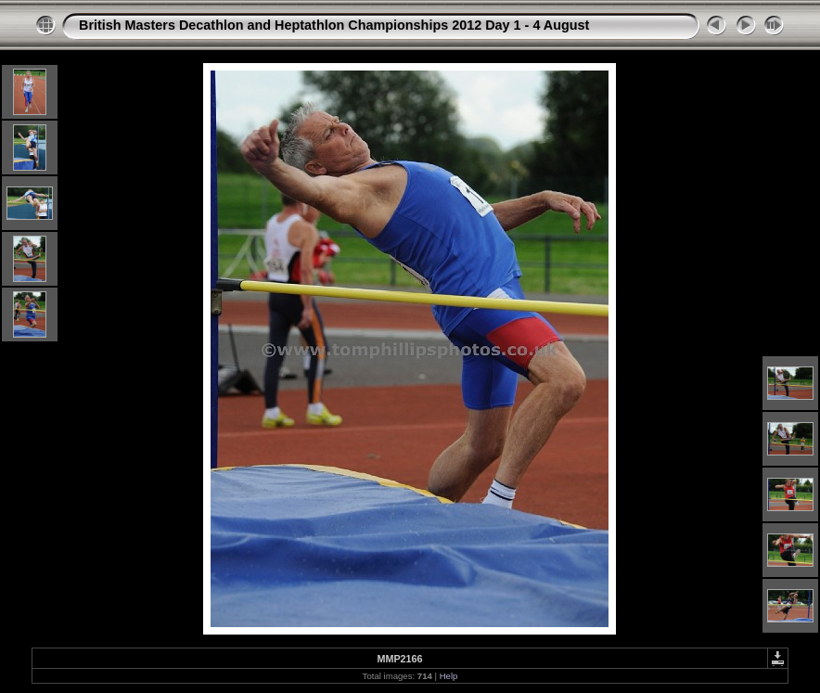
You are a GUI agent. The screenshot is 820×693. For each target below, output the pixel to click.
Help (449, 676)
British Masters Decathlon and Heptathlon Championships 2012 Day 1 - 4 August (334, 25)
